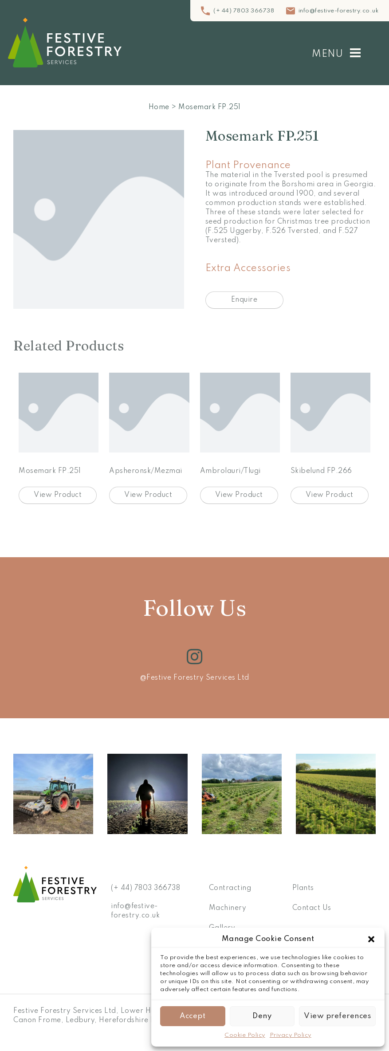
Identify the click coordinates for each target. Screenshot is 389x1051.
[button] (371, 939)
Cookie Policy (244, 1035)
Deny (261, 1016)
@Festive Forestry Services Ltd (194, 677)
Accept (192, 1016)
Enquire (244, 299)
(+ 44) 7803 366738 (243, 11)
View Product (58, 495)
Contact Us (311, 908)
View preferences (337, 1016)
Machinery (228, 908)
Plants (303, 888)
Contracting (230, 888)
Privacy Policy (290, 1035)
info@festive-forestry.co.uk (339, 11)
